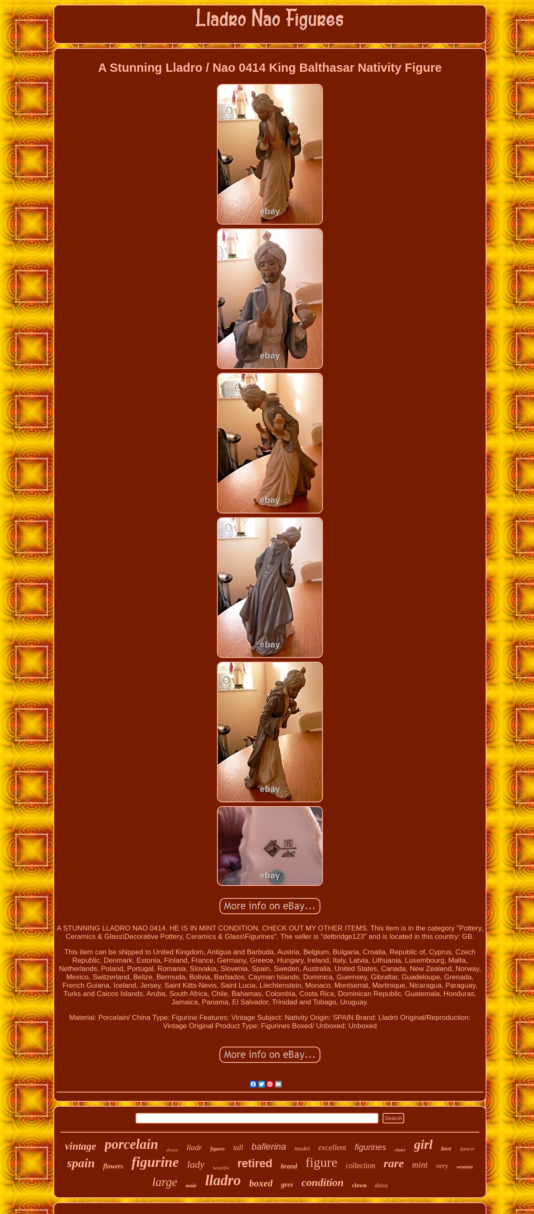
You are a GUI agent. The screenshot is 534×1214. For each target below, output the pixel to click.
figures (217, 1149)
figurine (155, 1162)
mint (420, 1165)
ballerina (269, 1146)
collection (360, 1165)
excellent (332, 1147)
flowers (113, 1166)
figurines (370, 1147)
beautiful (221, 1167)
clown (359, 1185)
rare (394, 1163)
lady (195, 1164)
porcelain (131, 1144)
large (164, 1182)
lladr (194, 1147)
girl (423, 1144)
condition (323, 1182)
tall (238, 1147)
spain (81, 1163)
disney (172, 1149)
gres (287, 1185)
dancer (467, 1149)
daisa (381, 1185)
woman (464, 1166)
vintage (80, 1146)
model (302, 1148)
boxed (260, 1183)
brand (289, 1166)
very (442, 1166)
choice (400, 1150)
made (191, 1186)
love (446, 1148)
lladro (223, 1180)
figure (321, 1162)
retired (254, 1163)
